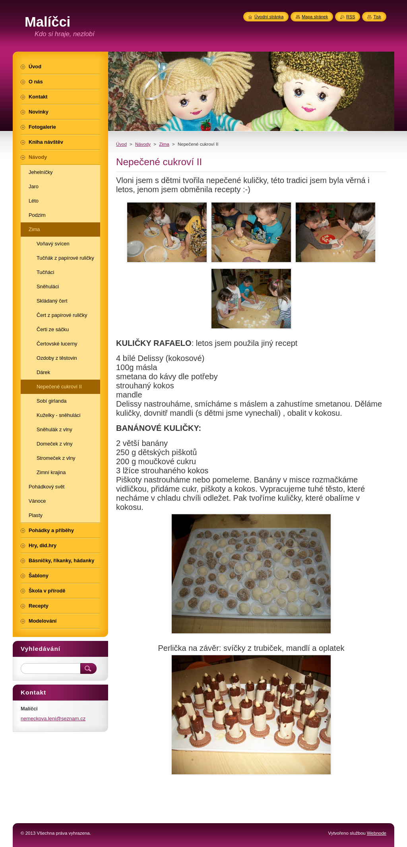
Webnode (376, 833)
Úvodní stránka (268, 16)
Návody (143, 144)
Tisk (377, 16)
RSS (350, 16)
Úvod (121, 144)
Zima (164, 144)
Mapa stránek (315, 16)
